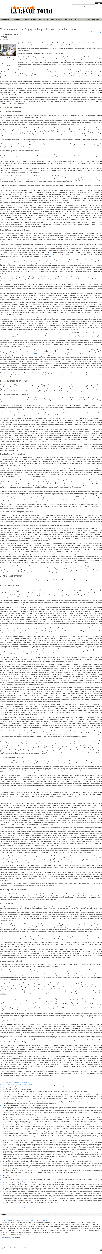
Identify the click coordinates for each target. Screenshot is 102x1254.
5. (0, 1089)
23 (29, 645)
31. (0, 1196)
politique (99, 32)
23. (0, 1170)
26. (0, 1177)
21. (0, 1161)
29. (0, 1184)
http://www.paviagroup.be (17, 1181)
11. (0, 1115)
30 (93, 1007)
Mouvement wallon (54, 19)
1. (0, 1082)
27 (49, 732)
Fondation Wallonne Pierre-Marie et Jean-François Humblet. (18, 1082)
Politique (16, 19)
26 (71, 660)
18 (49, 539)
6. (0, 1091)
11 (35, 310)
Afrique (87, 19)
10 (48, 254)
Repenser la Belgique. (26, 1084)
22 (18, 611)
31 (31, 1041)
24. (0, 1174)
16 (38, 518)
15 (6, 426)
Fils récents (6, 19)
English (24, 1208)
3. (0, 1085)
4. (0, 1087)
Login (2, 1208)
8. (0, 1105)
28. (0, 1182)
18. (0, 1142)
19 (8, 547)
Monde (33, 19)
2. (0, 1084)
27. (0, 1179)
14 (34, 353)
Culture (26, 19)
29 (99, 857)
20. (0, 1160)
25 (10, 653)
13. (0, 1124)
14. (0, 1126)
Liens (91, 7)
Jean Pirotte (4, 36)
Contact (86, 7)
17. (0, 1140)
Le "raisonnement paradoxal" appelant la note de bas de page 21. (23, 1220)
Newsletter (98, 7)
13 (29, 346)
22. (0, 1163)
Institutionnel (91, 32)
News (83, 32)
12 (96, 336)
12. (0, 1117)
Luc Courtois (4, 37)
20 (80, 551)
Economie (95, 19)
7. (0, 1093)
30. (0, 1191)
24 (77, 647)
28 (68, 841)
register (8, 1208)
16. (0, 1133)
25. (0, 1175)
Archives (78, 19)
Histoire (42, 19)
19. (0, 1152)
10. (0, 1110)
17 (37, 530)
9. (0, 1107)
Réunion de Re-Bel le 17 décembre (12, 1084)
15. (0, 1131)
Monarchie (68, 19)
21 (90, 603)
